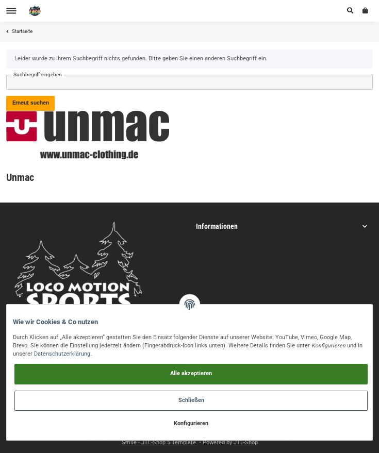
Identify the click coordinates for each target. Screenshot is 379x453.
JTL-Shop (246, 442)
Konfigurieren (191, 423)
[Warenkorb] (365, 11)
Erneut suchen (30, 102)
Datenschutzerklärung (62, 353)
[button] (350, 11)
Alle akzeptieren (191, 373)
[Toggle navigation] (11, 11)
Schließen (191, 400)
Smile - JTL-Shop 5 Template (159, 442)
